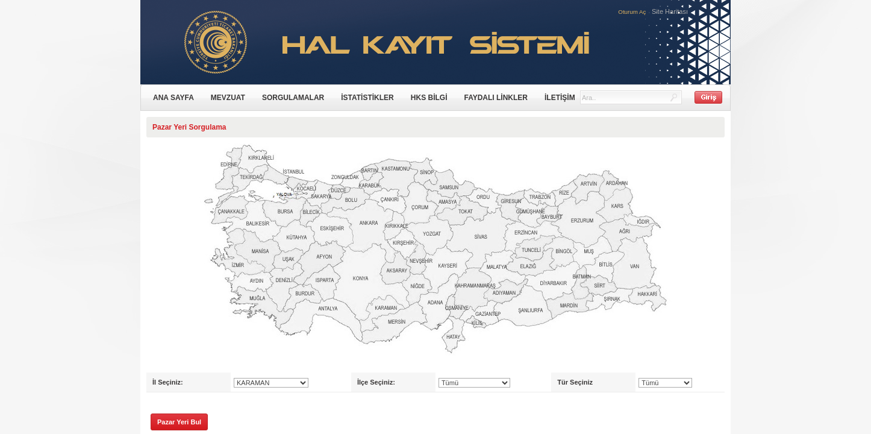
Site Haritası (670, 11)
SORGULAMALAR (293, 97)
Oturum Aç (632, 11)
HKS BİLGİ (429, 97)
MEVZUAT (228, 97)
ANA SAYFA (173, 97)
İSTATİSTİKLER (367, 97)
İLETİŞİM (560, 97)
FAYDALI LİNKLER (496, 97)
